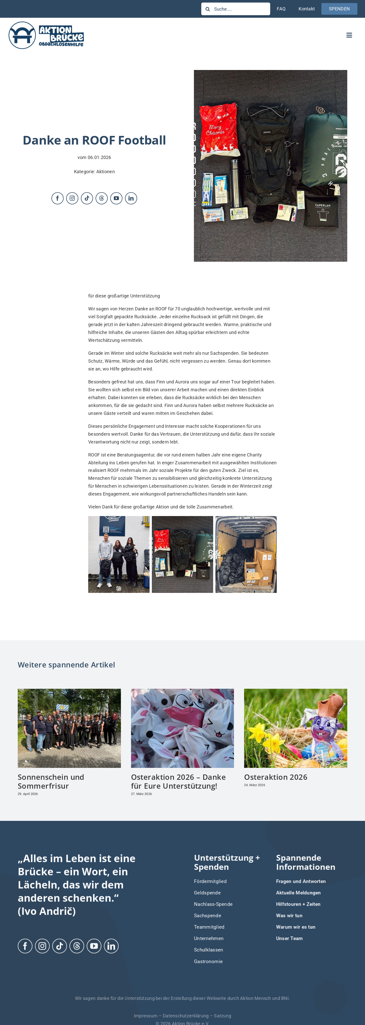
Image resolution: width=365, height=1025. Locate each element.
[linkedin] (131, 198)
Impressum (145, 1015)
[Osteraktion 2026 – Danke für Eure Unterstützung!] (182, 691)
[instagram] (72, 198)
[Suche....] (235, 9)
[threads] (102, 198)
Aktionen (105, 171)
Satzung (222, 1015)
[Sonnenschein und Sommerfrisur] (69, 691)
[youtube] (116, 198)
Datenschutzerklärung (186, 1015)
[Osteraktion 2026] (295, 691)
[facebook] (57, 198)
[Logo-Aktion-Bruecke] (46, 22)
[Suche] (207, 9)
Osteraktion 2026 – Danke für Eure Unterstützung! (178, 781)
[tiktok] (87, 198)
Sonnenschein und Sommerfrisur (51, 781)
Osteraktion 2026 (275, 777)
